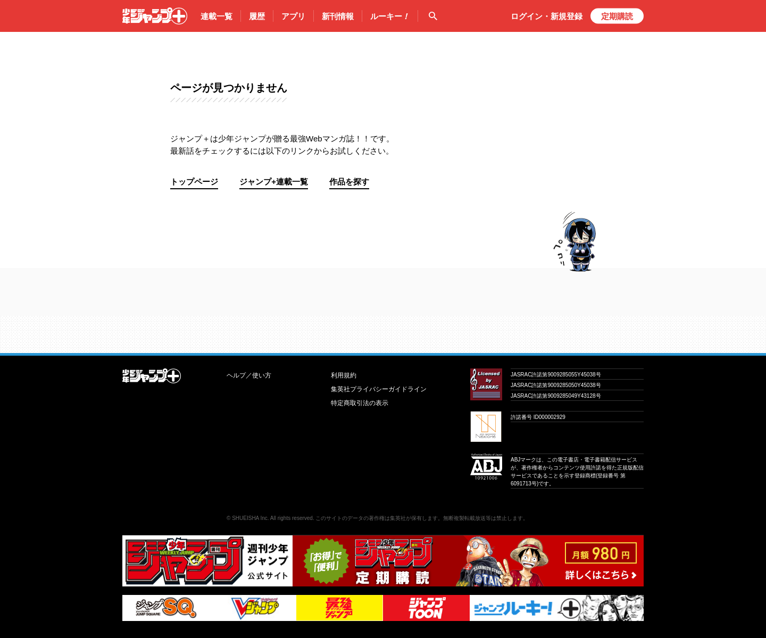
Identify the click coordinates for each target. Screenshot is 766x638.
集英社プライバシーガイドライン (379, 389)
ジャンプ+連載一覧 (273, 181)
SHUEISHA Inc (250, 518)
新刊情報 (338, 16)
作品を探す (349, 181)
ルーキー (390, 16)
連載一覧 (216, 16)
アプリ (293, 16)
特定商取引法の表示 (359, 403)
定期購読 (617, 16)
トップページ (194, 181)
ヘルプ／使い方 (249, 375)
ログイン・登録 (546, 16)
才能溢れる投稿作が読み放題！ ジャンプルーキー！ (383, 330)
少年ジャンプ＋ (154, 15)
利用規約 (343, 375)
